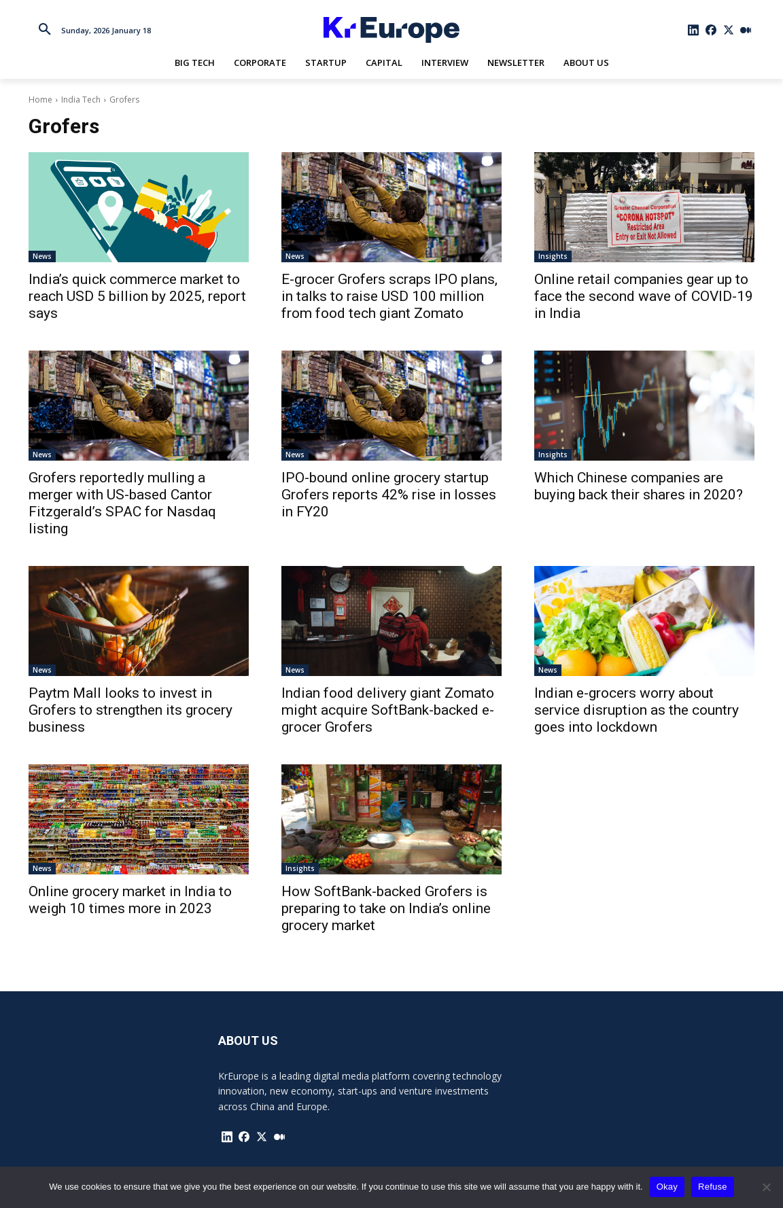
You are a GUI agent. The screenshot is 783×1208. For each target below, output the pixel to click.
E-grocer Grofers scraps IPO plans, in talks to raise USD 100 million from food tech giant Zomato (389, 296)
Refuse (712, 1187)
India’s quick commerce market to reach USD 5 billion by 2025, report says (137, 296)
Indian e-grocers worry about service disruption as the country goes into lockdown (636, 710)
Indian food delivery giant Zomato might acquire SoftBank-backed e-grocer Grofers (387, 710)
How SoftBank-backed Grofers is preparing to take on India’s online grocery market (386, 908)
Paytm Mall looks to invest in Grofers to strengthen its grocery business (130, 710)
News (42, 256)
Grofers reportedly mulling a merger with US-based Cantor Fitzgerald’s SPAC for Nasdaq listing (122, 503)
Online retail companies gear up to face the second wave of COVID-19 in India (643, 296)
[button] (45, 30)
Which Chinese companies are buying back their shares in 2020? (638, 486)
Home (40, 99)
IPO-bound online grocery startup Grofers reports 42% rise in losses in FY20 (388, 494)
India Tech (81, 99)
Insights (553, 256)
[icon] (694, 30)
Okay (667, 1187)
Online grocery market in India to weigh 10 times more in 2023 (130, 900)
